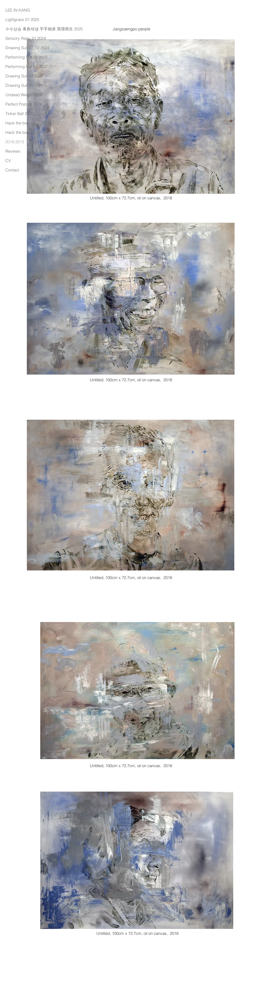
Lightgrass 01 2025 (22, 19)
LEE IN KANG (17, 10)
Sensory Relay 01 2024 (25, 38)
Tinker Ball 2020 (19, 113)
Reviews (12, 151)
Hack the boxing (19, 122)
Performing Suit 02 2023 (26, 57)
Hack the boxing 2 (21, 132)
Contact (12, 170)
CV (8, 160)
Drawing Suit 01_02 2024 (27, 47)
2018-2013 (14, 141)
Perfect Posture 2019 (23, 104)
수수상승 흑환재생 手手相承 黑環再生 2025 (35, 28)
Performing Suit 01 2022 (26, 66)
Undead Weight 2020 (23, 94)
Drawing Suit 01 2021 (24, 85)
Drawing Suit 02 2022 (24, 75)
